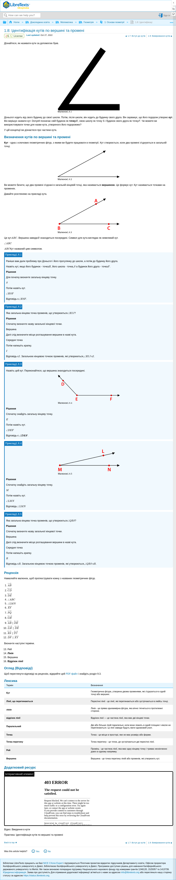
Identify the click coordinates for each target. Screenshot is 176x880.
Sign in (166, 15)
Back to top (9, 842)
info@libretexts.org (130, 872)
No (49, 851)
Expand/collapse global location (171, 21)
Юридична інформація (14, 872)
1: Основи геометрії (112, 22)
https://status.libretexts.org (36, 875)
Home (14, 22)
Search (5, 15)
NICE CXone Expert (53, 863)
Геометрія (86, 22)
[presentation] (69, 111)
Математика (64, 22)
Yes (37, 851)
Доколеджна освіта (38, 22)
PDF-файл (71, 673)
